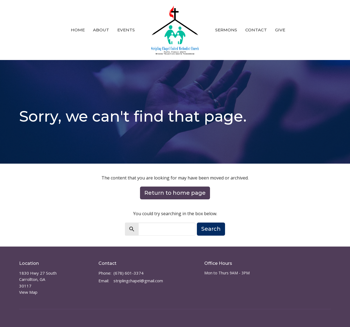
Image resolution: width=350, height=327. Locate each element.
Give (280, 29)
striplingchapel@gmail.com (138, 280)
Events (126, 29)
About (101, 29)
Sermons (226, 29)
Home (78, 29)
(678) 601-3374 (128, 273)
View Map (28, 292)
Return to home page (175, 193)
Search (211, 229)
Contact (256, 29)
